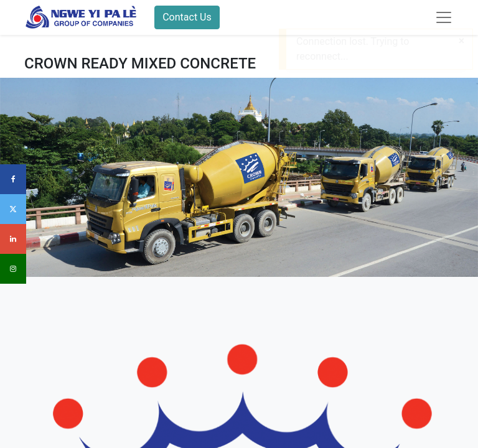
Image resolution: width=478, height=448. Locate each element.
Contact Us (187, 17)
